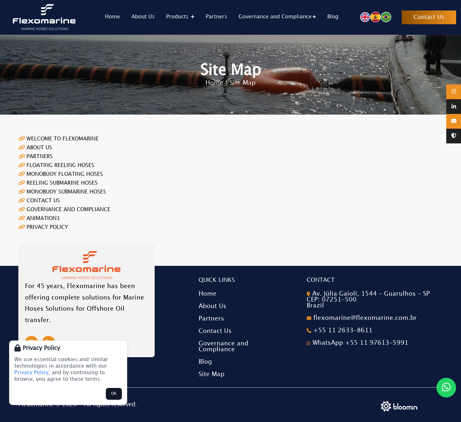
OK (114, 393)
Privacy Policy (31, 372)
